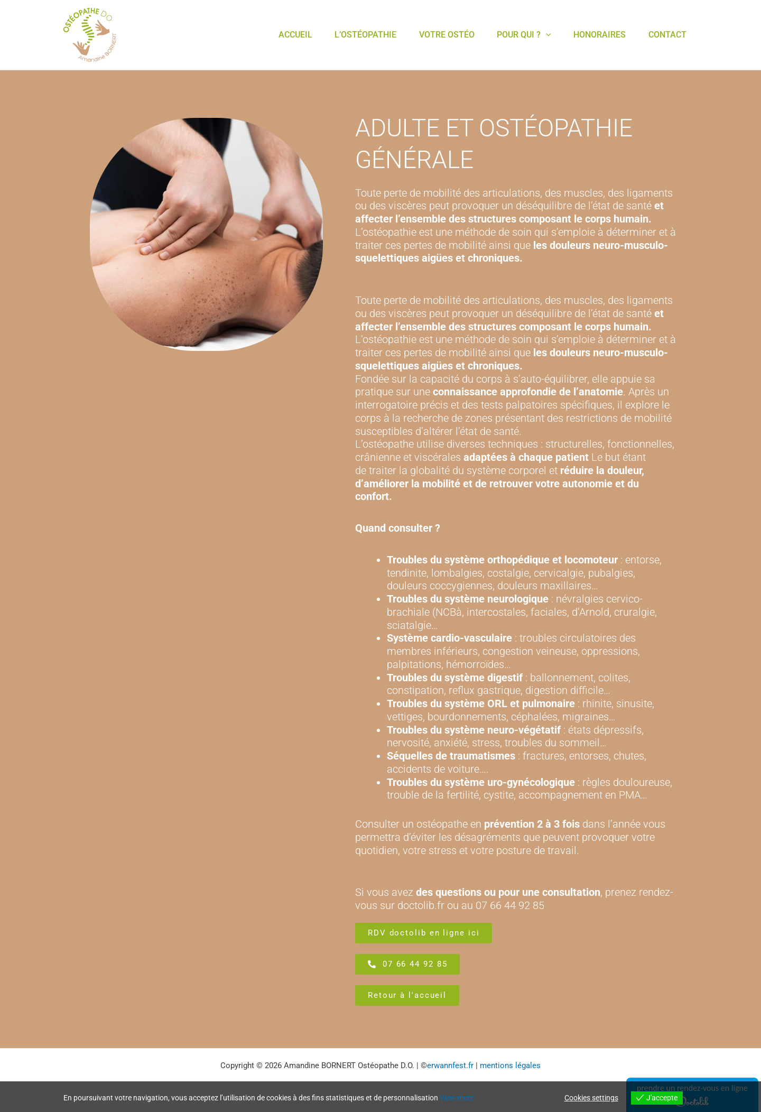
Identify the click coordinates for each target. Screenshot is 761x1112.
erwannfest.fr (450, 1065)
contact (665, 35)
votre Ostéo (432, 35)
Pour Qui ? (514, 34)
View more (457, 1098)
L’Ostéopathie (347, 35)
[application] (536, 34)
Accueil (273, 35)
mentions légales (510, 1065)
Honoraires (594, 35)
